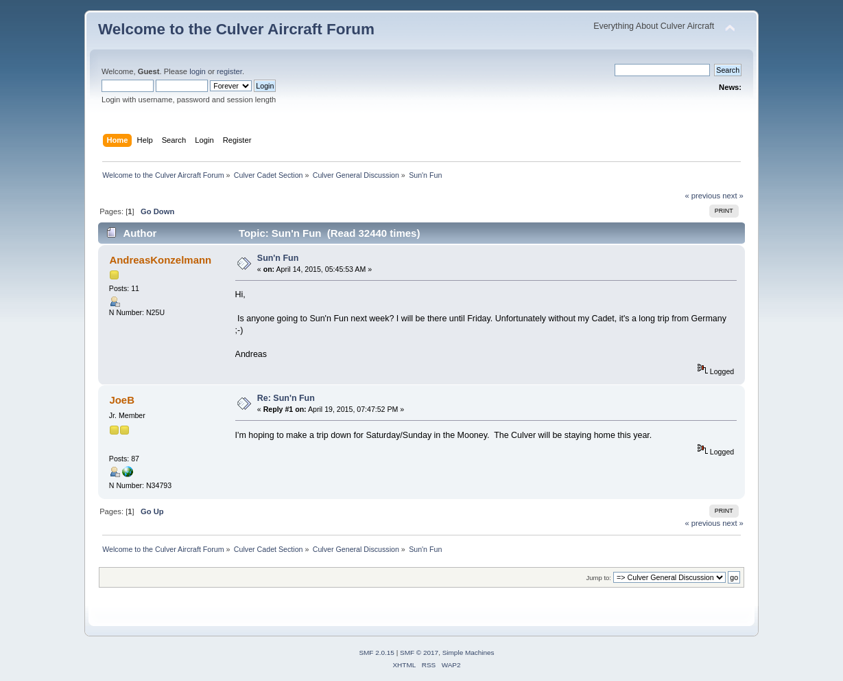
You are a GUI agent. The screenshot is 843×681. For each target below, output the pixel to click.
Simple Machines (468, 652)
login (197, 71)
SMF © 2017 (419, 652)
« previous (702, 196)
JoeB (121, 400)
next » (733, 196)
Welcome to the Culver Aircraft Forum (236, 29)
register (229, 71)
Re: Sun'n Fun (286, 398)
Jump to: (598, 577)
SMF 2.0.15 (376, 652)
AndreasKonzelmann (160, 260)
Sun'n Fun (277, 258)
